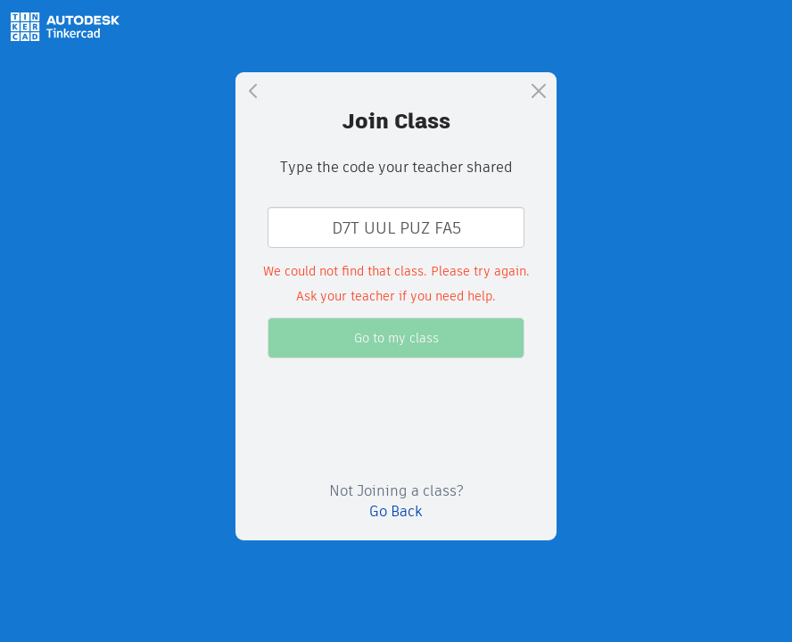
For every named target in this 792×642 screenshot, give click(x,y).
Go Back (396, 511)
